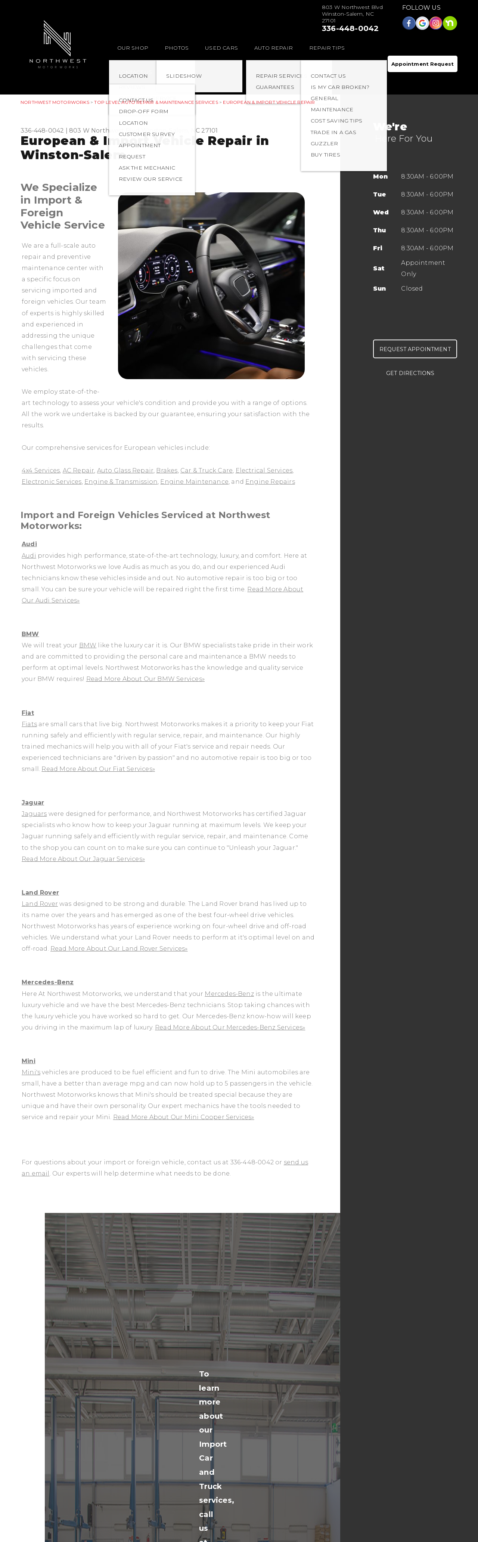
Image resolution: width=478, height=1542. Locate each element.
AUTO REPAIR (273, 47)
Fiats (29, 724)
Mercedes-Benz (48, 982)
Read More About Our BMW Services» (145, 678)
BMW (30, 634)
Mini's (31, 1072)
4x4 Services (41, 470)
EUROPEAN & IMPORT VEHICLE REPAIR (269, 102)
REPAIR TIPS (327, 47)
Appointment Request (422, 64)
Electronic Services (52, 481)
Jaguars (34, 813)
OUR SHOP (133, 47)
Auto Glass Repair (125, 470)
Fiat (28, 712)
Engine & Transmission (121, 481)
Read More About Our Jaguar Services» (83, 859)
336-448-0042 (350, 28)
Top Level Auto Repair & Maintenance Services (156, 102)
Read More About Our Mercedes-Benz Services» (230, 1027)
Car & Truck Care (206, 470)
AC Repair (78, 470)
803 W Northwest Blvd (104, 130)
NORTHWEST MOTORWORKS (55, 102)
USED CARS (221, 47)
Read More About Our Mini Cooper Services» (183, 1117)
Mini (28, 1061)
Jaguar (33, 802)
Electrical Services (264, 470)
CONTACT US (134, 72)
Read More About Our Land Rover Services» (119, 948)
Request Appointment (415, 349)
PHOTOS (177, 47)
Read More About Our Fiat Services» (98, 768)
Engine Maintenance (194, 481)
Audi (29, 544)
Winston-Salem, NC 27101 (179, 130)
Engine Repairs (270, 481)
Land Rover (40, 892)
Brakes (166, 470)
